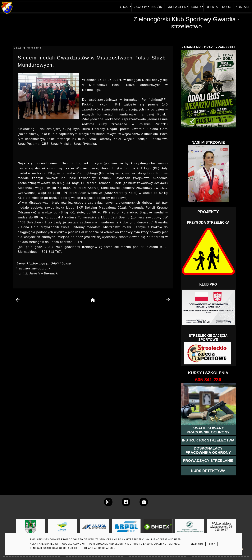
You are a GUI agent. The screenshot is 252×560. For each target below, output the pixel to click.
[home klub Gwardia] (7, 14)
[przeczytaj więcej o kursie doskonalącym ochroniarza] (208, 450)
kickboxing (34, 48)
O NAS (123, 7)
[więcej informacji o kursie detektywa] (208, 471)
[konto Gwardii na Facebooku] (126, 502)
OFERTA (211, 7)
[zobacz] (189, 529)
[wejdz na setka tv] (144, 502)
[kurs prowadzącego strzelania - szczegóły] (208, 461)
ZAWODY (139, 7)
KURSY (195, 7)
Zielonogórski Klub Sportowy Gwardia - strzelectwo (187, 23)
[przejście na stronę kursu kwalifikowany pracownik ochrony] (208, 430)
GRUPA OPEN (176, 7)
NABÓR (156, 7)
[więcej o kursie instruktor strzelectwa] (208, 440)
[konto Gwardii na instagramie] (108, 502)
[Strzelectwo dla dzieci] (208, 353)
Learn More (197, 544)
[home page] (93, 300)
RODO (226, 7)
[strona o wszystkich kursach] (208, 379)
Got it (212, 544)
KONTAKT (243, 7)
